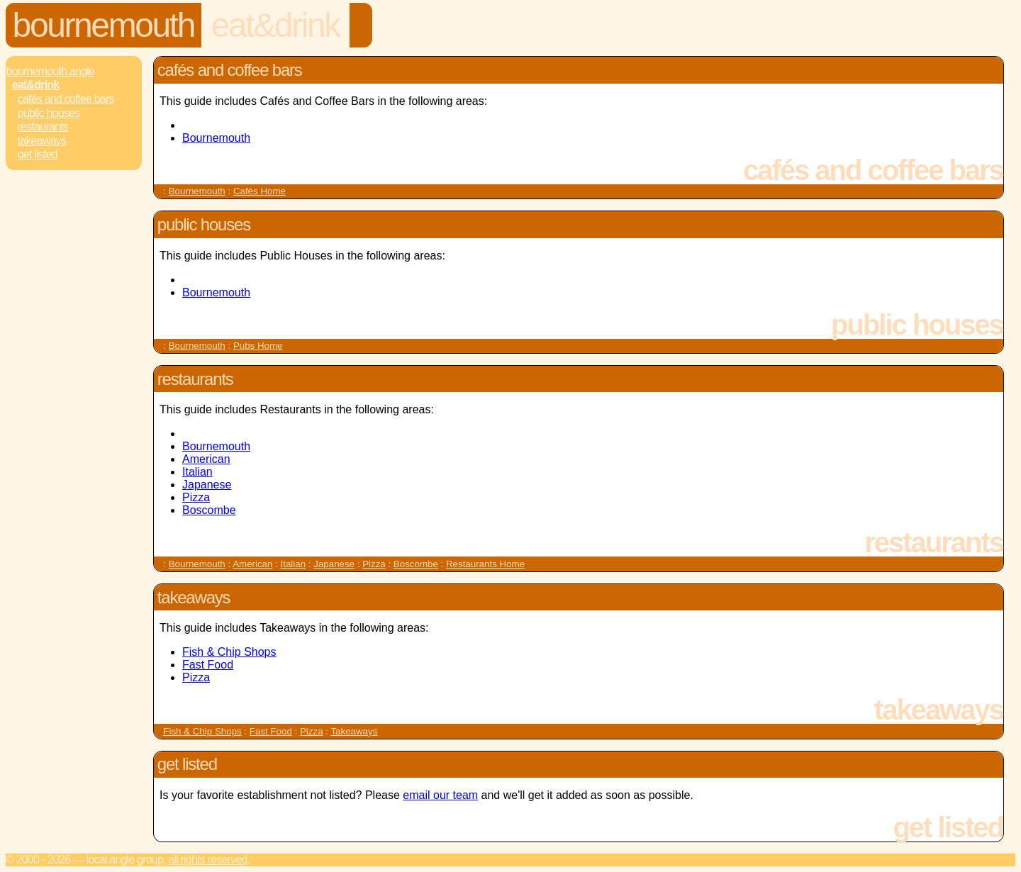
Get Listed (37, 154)
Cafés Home (259, 191)
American (206, 459)
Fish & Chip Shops (229, 652)
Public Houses (48, 113)
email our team (440, 795)
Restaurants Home (485, 564)
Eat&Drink (275, 25)
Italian (197, 472)
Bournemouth (103, 25)
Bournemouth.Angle (50, 71)
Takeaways (42, 141)
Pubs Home (258, 345)
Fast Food (207, 665)
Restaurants (43, 127)
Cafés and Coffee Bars (66, 99)
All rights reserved (207, 860)
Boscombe (209, 510)
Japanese (206, 485)
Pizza (196, 497)
